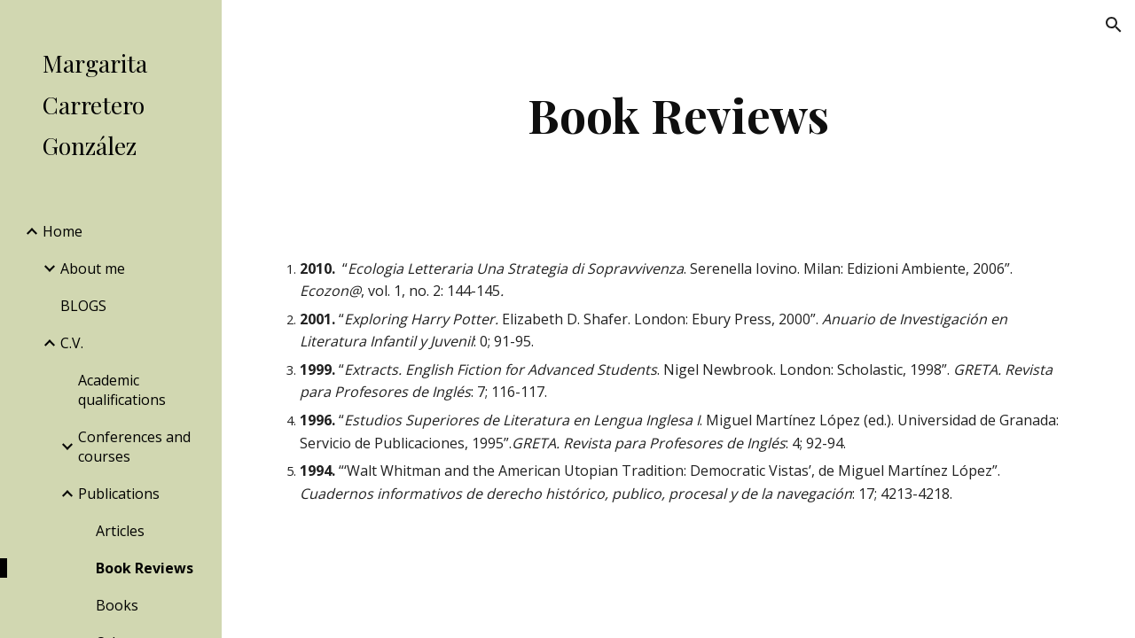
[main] (677, 115)
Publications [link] (119, 493)
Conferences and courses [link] (134, 446)
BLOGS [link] (83, 305)
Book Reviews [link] (144, 568)
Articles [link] (120, 531)
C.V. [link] (71, 343)
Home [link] (62, 231)
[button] (1113, 25)
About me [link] (92, 268)
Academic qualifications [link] (122, 389)
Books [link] (117, 605)
